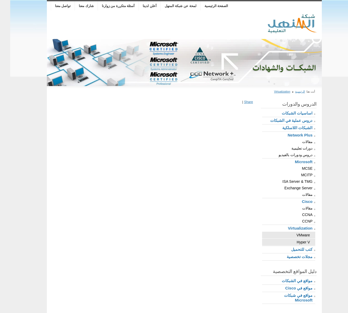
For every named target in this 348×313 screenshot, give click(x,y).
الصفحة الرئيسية (206, 6)
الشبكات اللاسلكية (287, 128)
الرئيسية (290, 91)
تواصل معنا (53, 6)
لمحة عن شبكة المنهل (170, 6)
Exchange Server (288, 188)
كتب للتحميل (291, 249)
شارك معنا (76, 6)
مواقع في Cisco (288, 288)
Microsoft (293, 162)
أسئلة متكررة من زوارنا (108, 6)
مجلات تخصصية (289, 256)
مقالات (297, 142)
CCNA (297, 215)
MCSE (297, 168)
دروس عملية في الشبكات (281, 120)
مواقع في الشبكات (287, 280)
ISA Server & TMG (287, 181)
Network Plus (289, 135)
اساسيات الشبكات (287, 113)
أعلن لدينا (139, 6)
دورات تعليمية (291, 148)
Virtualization (272, 91)
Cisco (297, 201)
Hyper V (293, 242)
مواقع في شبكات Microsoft (288, 297)
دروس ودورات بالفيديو (285, 155)
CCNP (297, 221)
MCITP (296, 175)
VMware (293, 235)
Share (238, 102)
